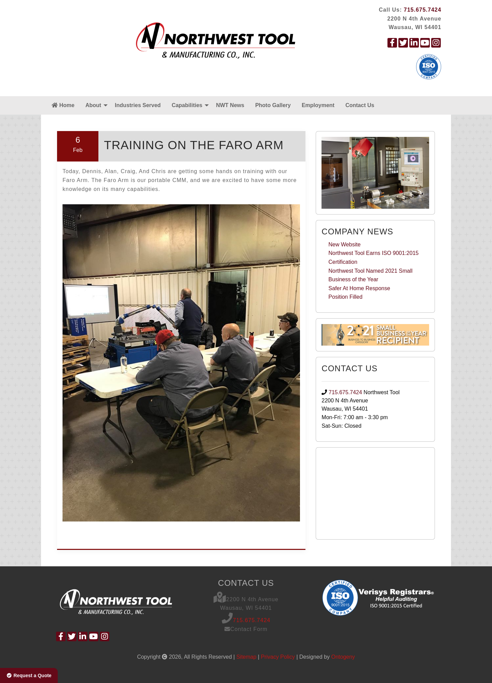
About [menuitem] (93, 105)
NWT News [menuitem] (230, 105)
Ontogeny (343, 657)
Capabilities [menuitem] (187, 105)
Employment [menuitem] (318, 105)
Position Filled (345, 297)
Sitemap (246, 657)
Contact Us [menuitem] (359, 105)
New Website (344, 244)
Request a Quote (29, 675)
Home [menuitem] (63, 105)
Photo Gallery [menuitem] (273, 105)
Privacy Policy (278, 657)
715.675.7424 (422, 10)
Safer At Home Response (359, 288)
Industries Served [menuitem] (138, 105)
